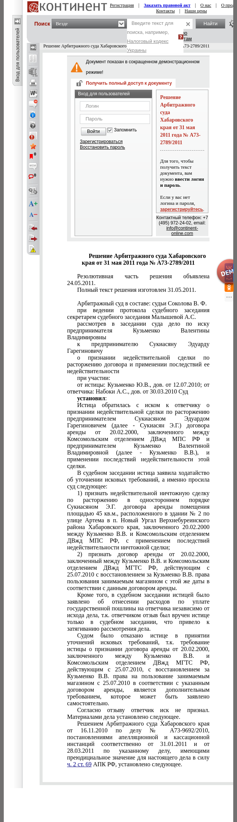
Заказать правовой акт (167, 5)
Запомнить (125, 130)
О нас (205, 5)
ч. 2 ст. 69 (79, 764)
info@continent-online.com (182, 231)
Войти (93, 131)
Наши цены (196, 11)
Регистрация (122, 5)
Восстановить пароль (102, 147)
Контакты (165, 11)
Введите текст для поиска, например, (150, 36)
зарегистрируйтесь (181, 209)
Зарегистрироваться (101, 141)
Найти (210, 23)
